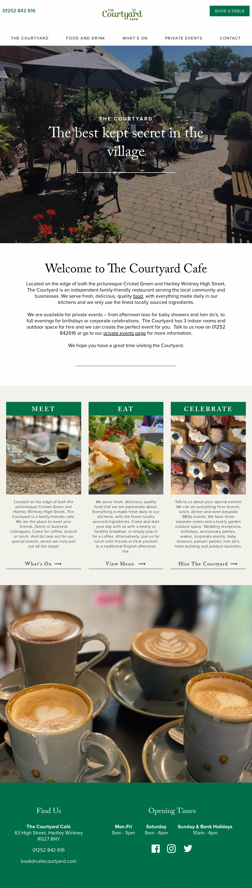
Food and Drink (85, 38)
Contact (230, 38)
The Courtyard (30, 38)
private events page (124, 333)
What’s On (135, 38)
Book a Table (230, 16)
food (138, 296)
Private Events (183, 38)
